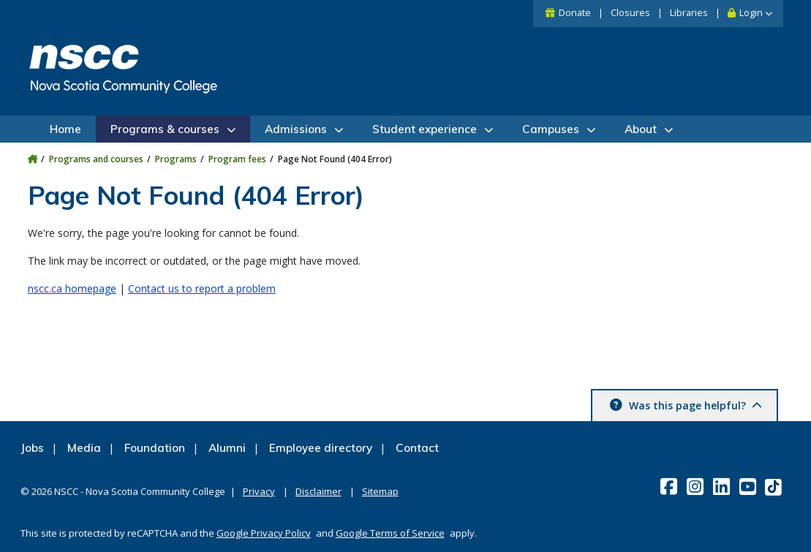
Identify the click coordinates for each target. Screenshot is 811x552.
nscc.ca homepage (72, 288)
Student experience (424, 129)
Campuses (550, 129)
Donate (575, 13)
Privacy (259, 491)
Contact (417, 448)
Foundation (154, 448)
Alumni (227, 448)
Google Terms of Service (390, 533)
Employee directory (320, 448)
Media (84, 448)
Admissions (296, 129)
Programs (176, 159)
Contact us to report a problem (202, 288)
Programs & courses (164, 129)
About (641, 129)
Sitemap (380, 491)
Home (65, 129)
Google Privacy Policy (263, 533)
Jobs (32, 448)
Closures (630, 13)
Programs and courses (96, 159)
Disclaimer (318, 491)
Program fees (237, 159)
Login (751, 13)
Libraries (689, 13)
